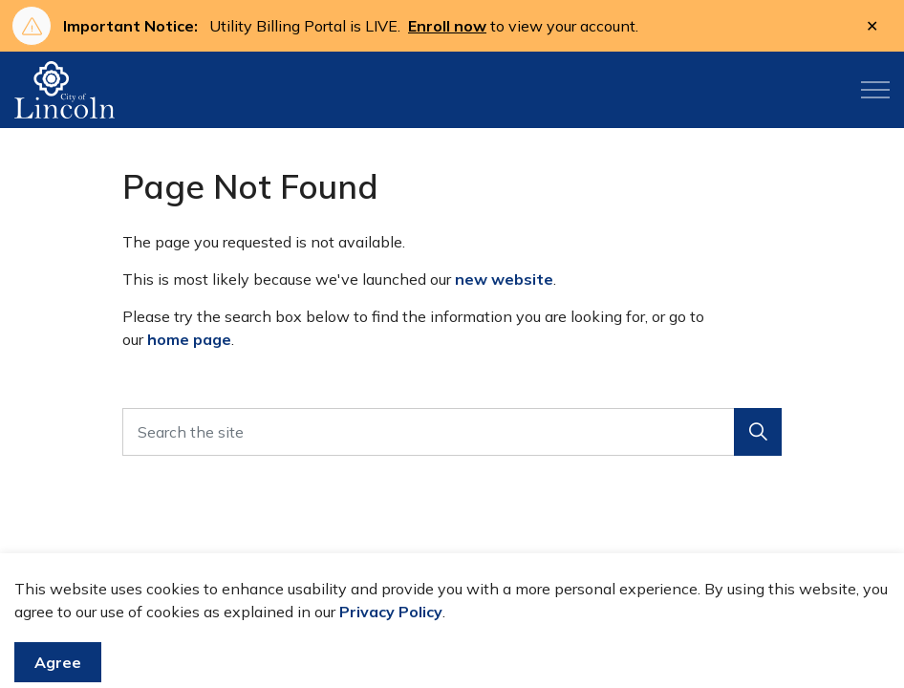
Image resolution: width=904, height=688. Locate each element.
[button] (758, 432)
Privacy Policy (390, 645)
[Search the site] (452, 432)
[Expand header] (875, 90)
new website (504, 279)
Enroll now (447, 25)
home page (189, 339)
